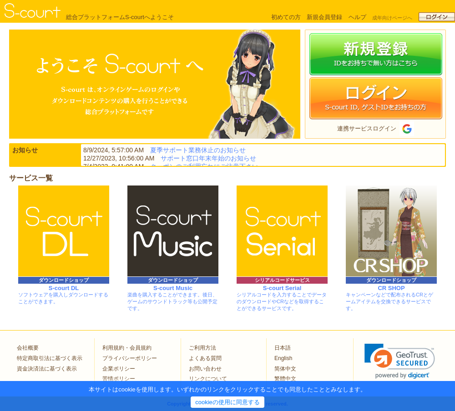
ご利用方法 (202, 348)
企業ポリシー (118, 369)
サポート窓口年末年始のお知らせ (208, 158)
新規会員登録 (324, 17)
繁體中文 (285, 379)
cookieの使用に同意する (227, 402)
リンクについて (208, 379)
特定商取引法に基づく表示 (49, 358)
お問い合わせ (205, 369)
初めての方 (286, 17)
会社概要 (28, 348)
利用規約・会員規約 (127, 348)
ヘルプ (357, 17)
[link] (399, 361)
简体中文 (285, 369)
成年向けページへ (392, 17)
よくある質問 (205, 358)
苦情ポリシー (118, 379)
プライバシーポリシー (129, 358)
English (283, 358)
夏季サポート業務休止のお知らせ (198, 150)
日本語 (282, 348)
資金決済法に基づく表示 (47, 369)
